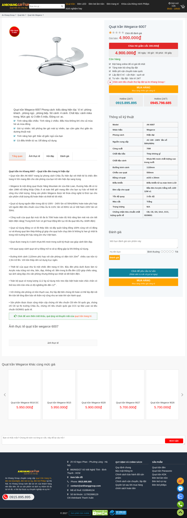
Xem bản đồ (76, 477)
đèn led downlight (12, 481)
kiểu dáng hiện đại (66, 109)
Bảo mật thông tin (124, 471)
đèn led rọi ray (27, 481)
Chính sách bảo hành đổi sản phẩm (129, 476)
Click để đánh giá (133, 33)
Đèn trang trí (113, 4)
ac (61, 116)
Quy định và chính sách (128, 462)
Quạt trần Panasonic (162, 471)
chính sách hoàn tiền (125, 488)
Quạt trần (70, 4)
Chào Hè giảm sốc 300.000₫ (143, 45)
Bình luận (174, 441)
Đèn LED (81, 4)
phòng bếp (42, 113)
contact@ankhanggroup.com (86, 486)
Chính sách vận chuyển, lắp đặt (130, 481)
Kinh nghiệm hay (74, 8)
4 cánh (64, 113)
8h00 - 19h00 (173, 6)
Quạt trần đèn (158, 467)
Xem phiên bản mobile (80, 513)
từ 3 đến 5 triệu (39, 116)
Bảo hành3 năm (14, 31)
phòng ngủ (28, 113)
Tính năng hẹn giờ (26, 136)
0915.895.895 (85, 481)
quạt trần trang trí (83, 316)
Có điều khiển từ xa (27, 140)
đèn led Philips (40, 481)
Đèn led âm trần (96, 4)
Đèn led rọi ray (159, 481)
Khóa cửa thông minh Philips (135, 4)
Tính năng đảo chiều (27, 120)
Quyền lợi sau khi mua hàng (129, 485)
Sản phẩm (157, 462)
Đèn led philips (159, 485)
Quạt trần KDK (159, 474)
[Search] (62, 6)
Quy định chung (123, 467)
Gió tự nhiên (23, 128)
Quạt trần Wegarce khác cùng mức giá (28, 364)
